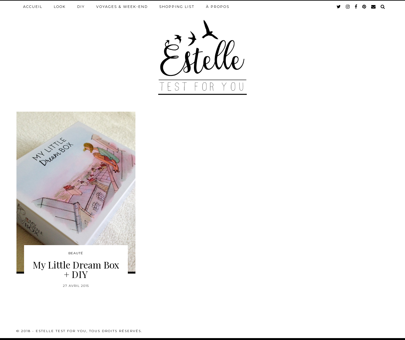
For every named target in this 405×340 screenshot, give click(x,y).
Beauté (75, 253)
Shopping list (177, 6)
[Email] (373, 7)
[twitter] (339, 7)
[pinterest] (364, 7)
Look (60, 6)
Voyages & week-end (122, 6)
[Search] (383, 7)
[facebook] (356, 7)
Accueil (32, 6)
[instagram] (348, 7)
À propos (217, 6)
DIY (81, 6)
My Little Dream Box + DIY (76, 269)
